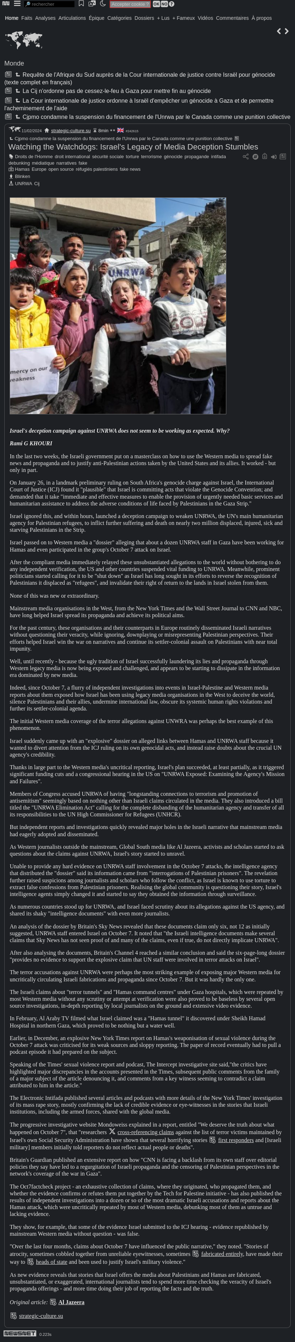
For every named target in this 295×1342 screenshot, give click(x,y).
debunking (19, 163)
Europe (39, 169)
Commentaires (232, 18)
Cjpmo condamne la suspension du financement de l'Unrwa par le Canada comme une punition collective (152, 117)
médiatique (43, 163)
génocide (173, 156)
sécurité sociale (108, 156)
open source (61, 169)
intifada (218, 156)
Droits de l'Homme (34, 156)
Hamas (22, 169)
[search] (49, 4)
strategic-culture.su (71, 130)
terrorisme (151, 156)
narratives (66, 163)
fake (83, 163)
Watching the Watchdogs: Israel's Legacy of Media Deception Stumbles (133, 146)
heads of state (51, 1262)
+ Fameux (183, 18)
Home (11, 18)
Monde (14, 63)
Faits (26, 18)
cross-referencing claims (146, 1132)
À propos (261, 18)
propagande (197, 156)
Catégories (119, 18)
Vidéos (205, 18)
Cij (37, 183)
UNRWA (23, 183)
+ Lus (163, 18)
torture (132, 156)
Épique (97, 18)
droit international (72, 156)
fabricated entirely (222, 1254)
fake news (130, 169)
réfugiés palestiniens (97, 169)
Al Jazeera (71, 1302)
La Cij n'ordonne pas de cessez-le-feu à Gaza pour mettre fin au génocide (112, 91)
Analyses (45, 18)
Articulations (72, 18)
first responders (236, 1140)
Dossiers (144, 18)
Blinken (22, 176)
